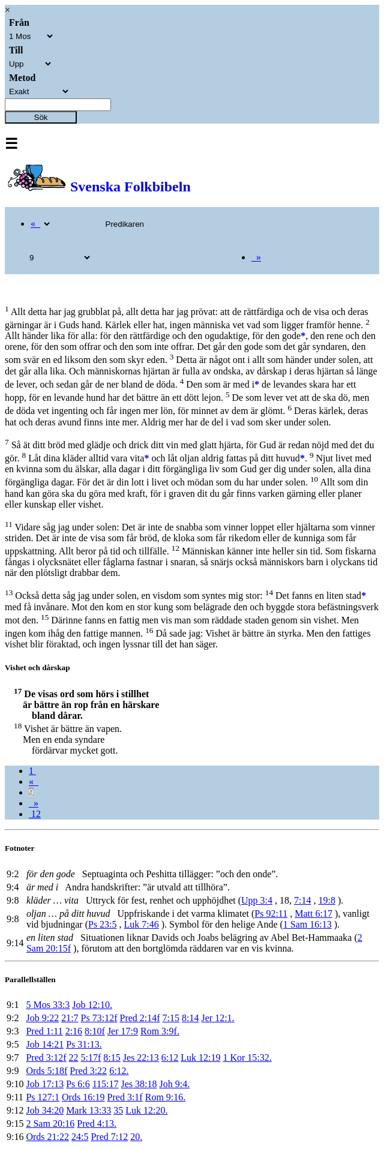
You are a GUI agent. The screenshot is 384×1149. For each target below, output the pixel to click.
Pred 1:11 (44, 1031)
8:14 (190, 1018)
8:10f (95, 1031)
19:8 (326, 900)
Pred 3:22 (88, 1071)
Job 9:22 (42, 1018)
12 (35, 814)
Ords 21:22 (47, 1137)
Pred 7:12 (109, 1137)
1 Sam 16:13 (307, 924)
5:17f (91, 1057)
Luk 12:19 (200, 1057)
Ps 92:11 (270, 913)
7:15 (171, 1018)
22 (74, 1057)
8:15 (111, 1057)
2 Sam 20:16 (50, 1123)
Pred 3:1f (125, 1097)
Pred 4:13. (96, 1123)
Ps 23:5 (102, 924)
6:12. (118, 1071)
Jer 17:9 (122, 1031)
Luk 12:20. (146, 1110)
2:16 (73, 1031)
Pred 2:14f (139, 1018)
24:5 (79, 1137)
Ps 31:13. (84, 1044)
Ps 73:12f (99, 1018)
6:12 (169, 1057)
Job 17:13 (45, 1084)
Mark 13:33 (88, 1110)
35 (118, 1110)
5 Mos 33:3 (48, 1005)
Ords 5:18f (46, 1071)
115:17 (105, 1084)
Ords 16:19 (83, 1097)
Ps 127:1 (42, 1097)
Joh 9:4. (175, 1084)
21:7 (69, 1018)
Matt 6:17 (313, 913)
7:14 (302, 900)
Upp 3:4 (256, 900)
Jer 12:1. (218, 1018)
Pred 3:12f (46, 1057)
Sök (41, 117)
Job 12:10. (92, 1005)
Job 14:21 (45, 1044)
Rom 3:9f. (159, 1031)
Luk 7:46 (141, 924)
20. (136, 1137)
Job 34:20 (45, 1110)
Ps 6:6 (78, 1084)
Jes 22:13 (141, 1057)
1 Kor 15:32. (247, 1057)
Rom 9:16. (165, 1097)
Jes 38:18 (139, 1084)
